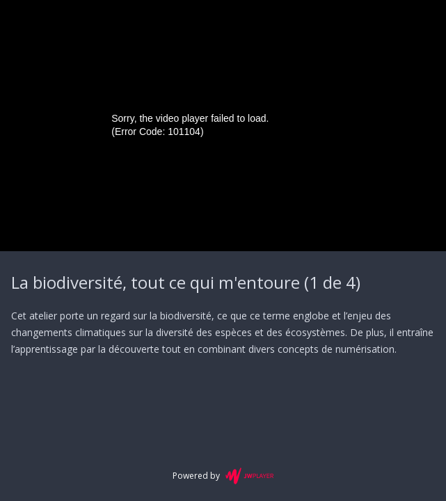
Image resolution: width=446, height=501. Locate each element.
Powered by (223, 476)
